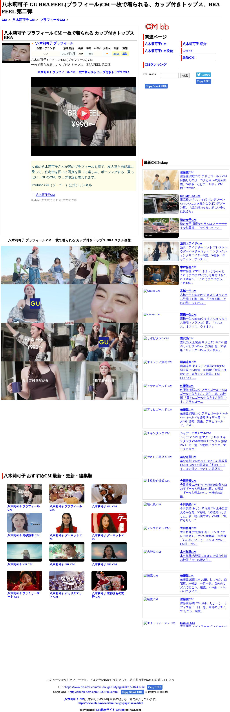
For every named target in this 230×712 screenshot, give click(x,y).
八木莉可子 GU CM (104, 506)
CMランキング (155, 64)
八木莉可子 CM (23, 20)
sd (118, 53)
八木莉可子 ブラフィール (54, 43)
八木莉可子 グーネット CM (66, 537)
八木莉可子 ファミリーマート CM (23, 595)
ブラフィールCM (52, 20)
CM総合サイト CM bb (110, 709)
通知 (124, 53)
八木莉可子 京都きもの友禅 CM (108, 595)
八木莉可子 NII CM (20, 564)
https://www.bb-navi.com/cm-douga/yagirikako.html (110, 703)
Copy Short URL (156, 86)
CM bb (187, 50)
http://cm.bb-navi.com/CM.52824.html (94, 692)
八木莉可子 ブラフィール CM (23, 508)
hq (114, 53)
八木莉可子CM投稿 (159, 51)
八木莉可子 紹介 (194, 44)
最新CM (188, 57)
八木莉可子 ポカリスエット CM (66, 595)
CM (4, 20)
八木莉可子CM (155, 44)
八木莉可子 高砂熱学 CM (23, 535)
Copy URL (203, 81)
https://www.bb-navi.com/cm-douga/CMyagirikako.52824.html (105, 687)
